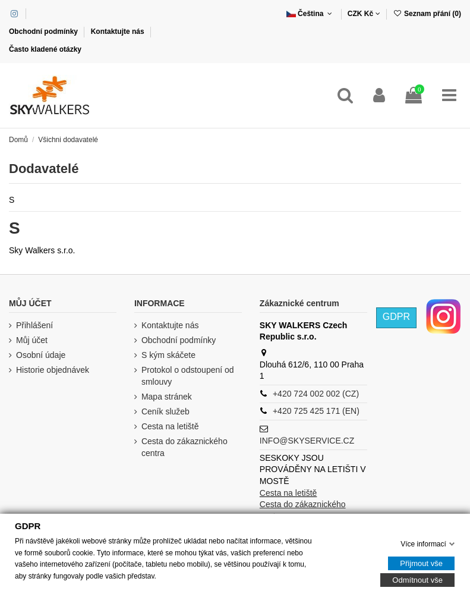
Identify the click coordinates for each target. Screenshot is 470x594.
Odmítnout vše (417, 580)
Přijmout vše (421, 563)
